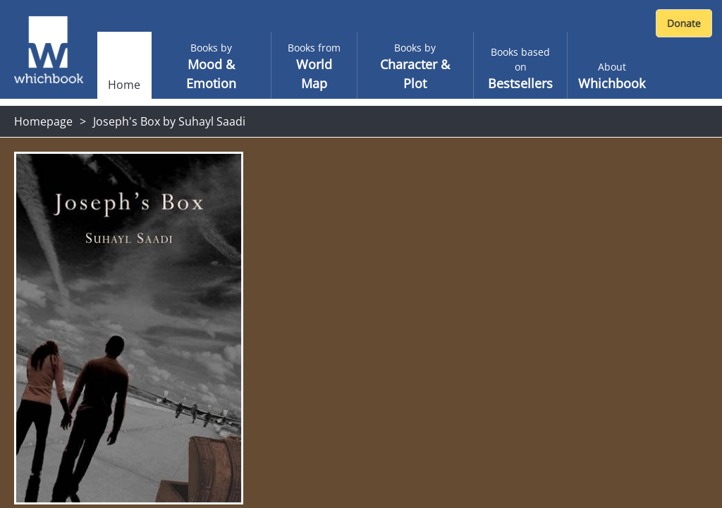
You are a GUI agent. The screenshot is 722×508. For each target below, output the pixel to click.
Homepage (43, 121)
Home (124, 84)
